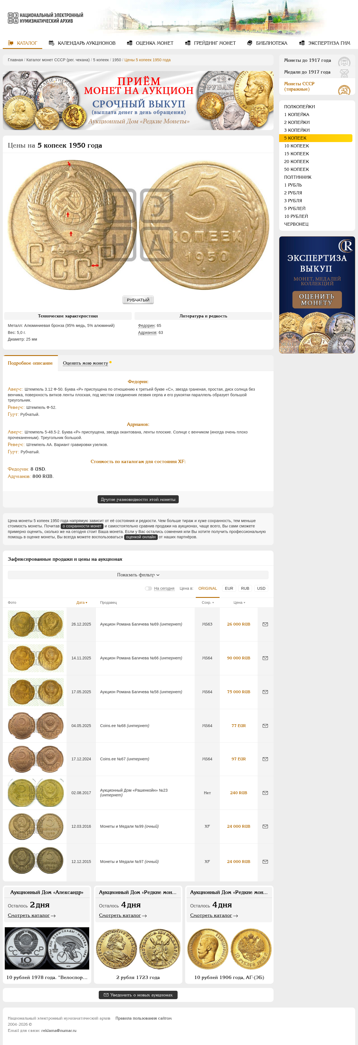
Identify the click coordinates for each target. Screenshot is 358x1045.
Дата (81, 602)
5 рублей (294, 208)
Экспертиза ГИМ (328, 43)
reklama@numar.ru (58, 1030)
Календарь (86, 43)
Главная (15, 60)
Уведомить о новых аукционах (141, 994)
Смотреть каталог (29, 915)
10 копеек (296, 145)
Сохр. (206, 602)
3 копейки (297, 130)
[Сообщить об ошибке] (265, 624)
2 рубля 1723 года (138, 977)
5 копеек (101, 60)
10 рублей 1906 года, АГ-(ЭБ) (229, 977)
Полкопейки (299, 106)
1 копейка (296, 114)
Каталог (26, 43)
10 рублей (296, 216)
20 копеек (296, 161)
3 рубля (293, 200)
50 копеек (296, 169)
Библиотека (271, 43)
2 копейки (297, 122)
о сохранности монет (82, 526)
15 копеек (296, 153)
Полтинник (298, 177)
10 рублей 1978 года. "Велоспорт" (47, 977)
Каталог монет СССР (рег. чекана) (58, 60)
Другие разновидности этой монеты (138, 499)
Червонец (296, 224)
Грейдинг (214, 43)
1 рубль (293, 185)
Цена (238, 602)
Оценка (154, 43)
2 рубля (293, 192)
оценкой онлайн (141, 537)
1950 (116, 60)
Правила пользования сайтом (144, 1018)
